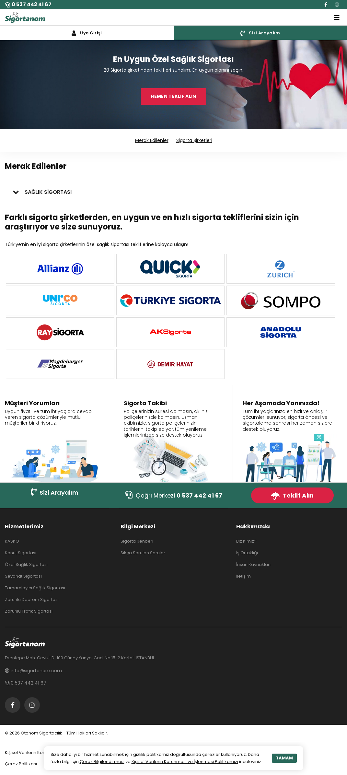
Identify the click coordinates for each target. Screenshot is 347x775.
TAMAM (284, 758)
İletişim (243, 576)
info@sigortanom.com (33, 670)
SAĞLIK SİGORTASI (48, 192)
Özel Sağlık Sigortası (26, 564)
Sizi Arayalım (54, 492)
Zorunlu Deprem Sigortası (32, 599)
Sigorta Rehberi (137, 541)
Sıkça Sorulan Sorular (143, 553)
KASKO (12, 541)
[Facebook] (325, 4)
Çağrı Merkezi (173, 495)
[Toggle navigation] (337, 17)
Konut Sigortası (20, 553)
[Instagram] (337, 4)
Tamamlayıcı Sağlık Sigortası (35, 588)
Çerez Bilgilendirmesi (102, 761)
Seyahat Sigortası (23, 576)
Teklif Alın (292, 495)
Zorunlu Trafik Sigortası (28, 611)
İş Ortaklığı (247, 553)
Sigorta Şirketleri (194, 140)
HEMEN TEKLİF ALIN (173, 96)
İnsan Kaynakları (253, 564)
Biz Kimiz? (246, 541)
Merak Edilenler (151, 140)
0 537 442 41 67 (28, 4)
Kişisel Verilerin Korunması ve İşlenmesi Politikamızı (185, 761)
